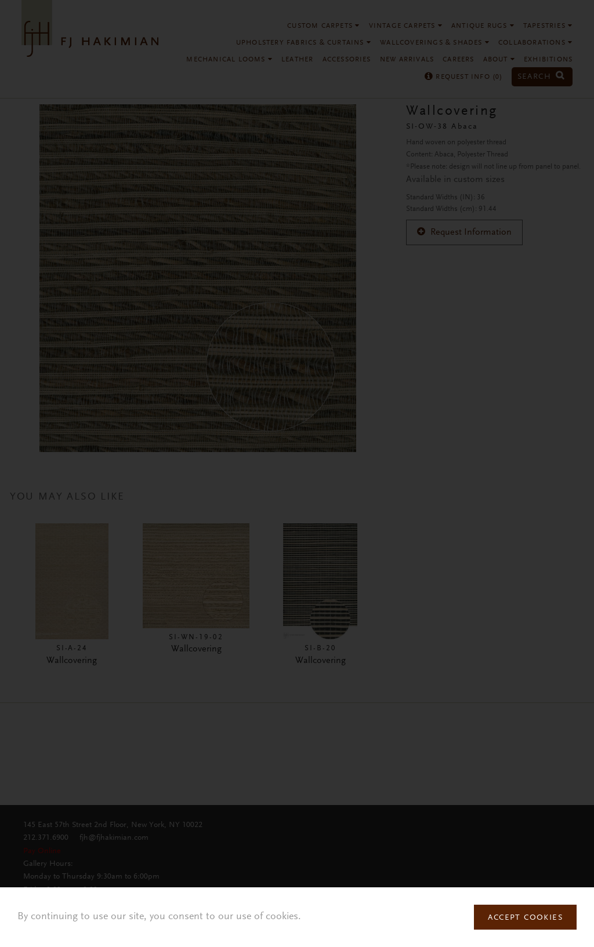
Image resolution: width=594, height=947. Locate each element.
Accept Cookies (525, 918)
